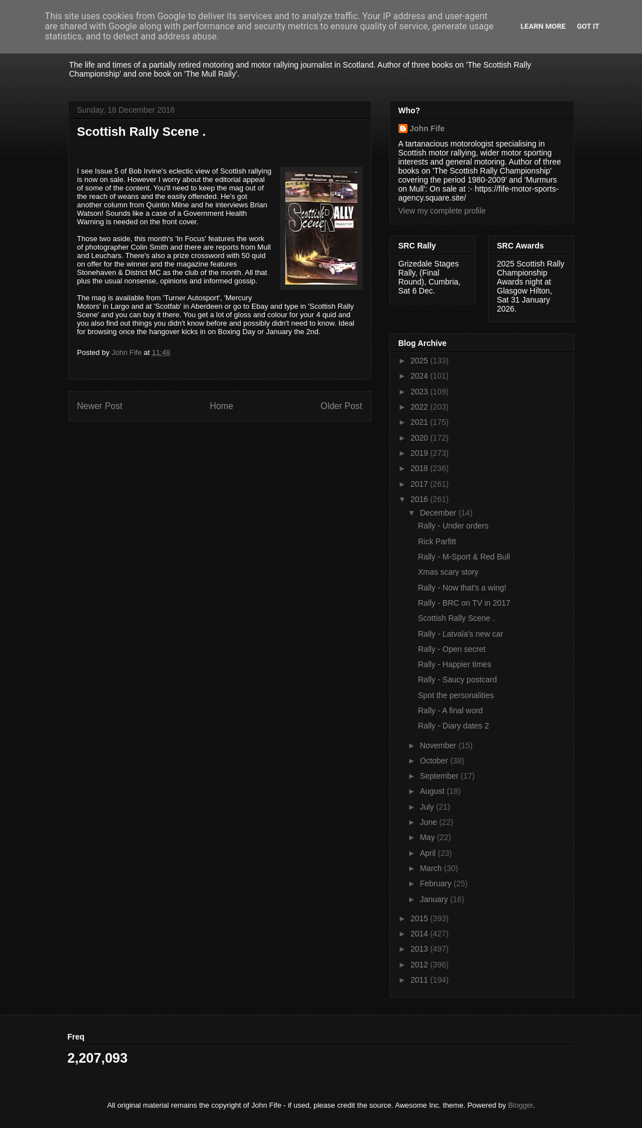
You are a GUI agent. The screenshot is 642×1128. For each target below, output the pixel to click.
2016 (420, 499)
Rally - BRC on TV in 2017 (464, 602)
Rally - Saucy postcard (457, 679)
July (428, 806)
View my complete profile (442, 210)
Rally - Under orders (453, 525)
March (432, 868)
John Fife (427, 128)
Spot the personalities (456, 695)
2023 (420, 391)
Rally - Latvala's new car (460, 633)
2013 (420, 948)
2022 (420, 406)
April (429, 853)
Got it (588, 26)
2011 (420, 979)
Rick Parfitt (437, 541)
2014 (420, 933)
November (439, 745)
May (428, 837)
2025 (420, 360)
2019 (420, 453)
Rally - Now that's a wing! (462, 587)
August (433, 791)
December (439, 512)
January (435, 899)
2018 (420, 468)
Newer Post (100, 406)
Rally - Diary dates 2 (453, 725)
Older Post (341, 406)
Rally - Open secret (451, 649)
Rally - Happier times (454, 664)
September (440, 775)
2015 (420, 918)
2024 (420, 375)
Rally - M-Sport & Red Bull (464, 556)
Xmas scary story (448, 571)
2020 (420, 437)
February (437, 883)
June (429, 822)
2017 (420, 483)
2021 (420, 422)
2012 (420, 964)
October (435, 760)
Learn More (543, 26)
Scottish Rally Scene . (456, 618)
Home (221, 406)
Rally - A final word (450, 710)
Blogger (520, 1105)
